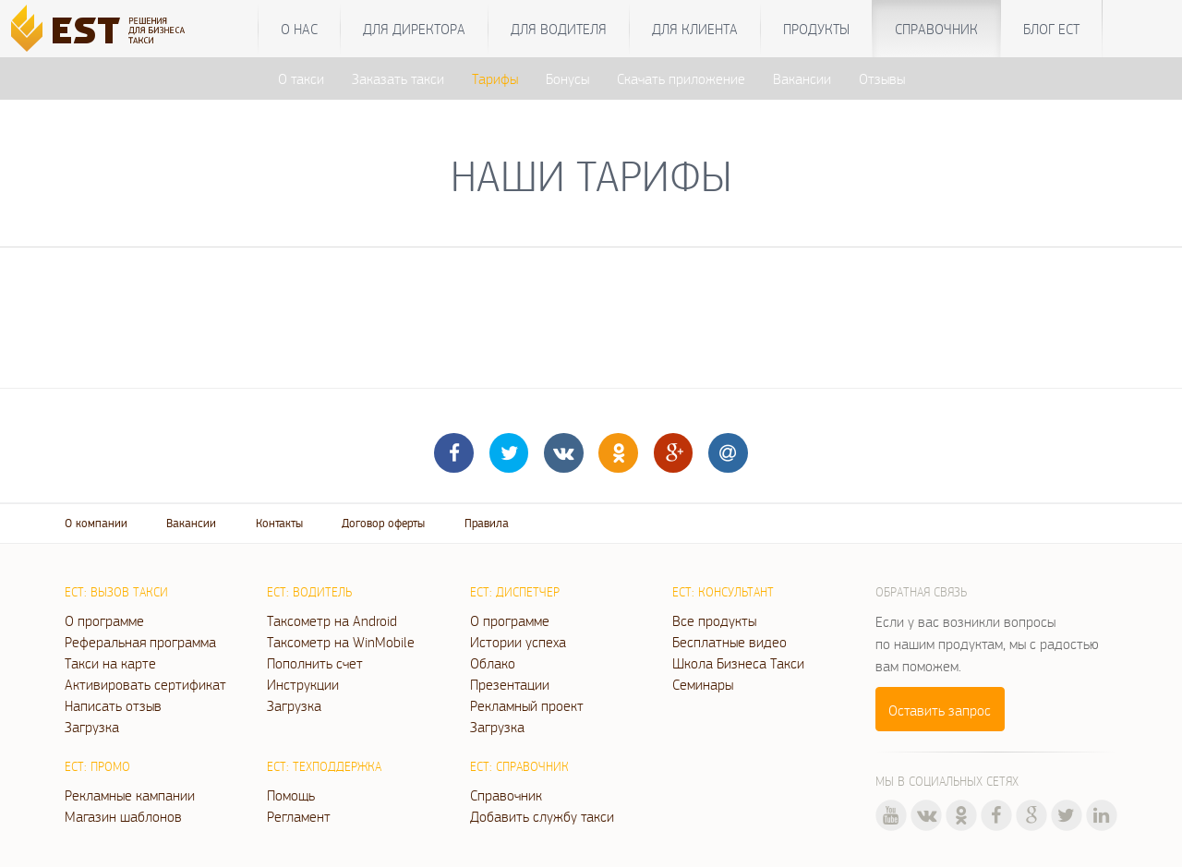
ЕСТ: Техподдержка (324, 766)
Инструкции (303, 684)
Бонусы (567, 78)
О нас (299, 28)
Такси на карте (110, 663)
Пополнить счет (315, 663)
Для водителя (559, 28)
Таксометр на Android (332, 620)
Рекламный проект (527, 705)
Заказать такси (398, 78)
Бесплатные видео (729, 641)
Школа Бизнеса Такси (738, 663)
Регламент (299, 816)
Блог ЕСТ (1051, 28)
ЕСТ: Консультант (723, 592)
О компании (96, 523)
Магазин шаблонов (123, 816)
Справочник (936, 28)
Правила (486, 523)
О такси (301, 78)
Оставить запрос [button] (939, 710)
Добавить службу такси (542, 816)
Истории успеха (518, 641)
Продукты (816, 28)
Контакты (279, 523)
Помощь (291, 795)
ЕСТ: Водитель (309, 592)
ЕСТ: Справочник (519, 766)
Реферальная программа (140, 641)
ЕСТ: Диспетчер (515, 592)
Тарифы (495, 78)
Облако (492, 663)
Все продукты (714, 620)
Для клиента (695, 28)
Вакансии (802, 78)
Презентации (509, 684)
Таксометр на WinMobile (341, 641)
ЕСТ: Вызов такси (116, 592)
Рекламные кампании (130, 795)
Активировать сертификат (145, 684)
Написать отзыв (113, 705)
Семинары (702, 684)
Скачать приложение (681, 78)
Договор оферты (383, 523)
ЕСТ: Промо (97, 766)
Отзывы (882, 78)
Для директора (414, 28)
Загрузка (92, 726)
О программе (104, 620)
